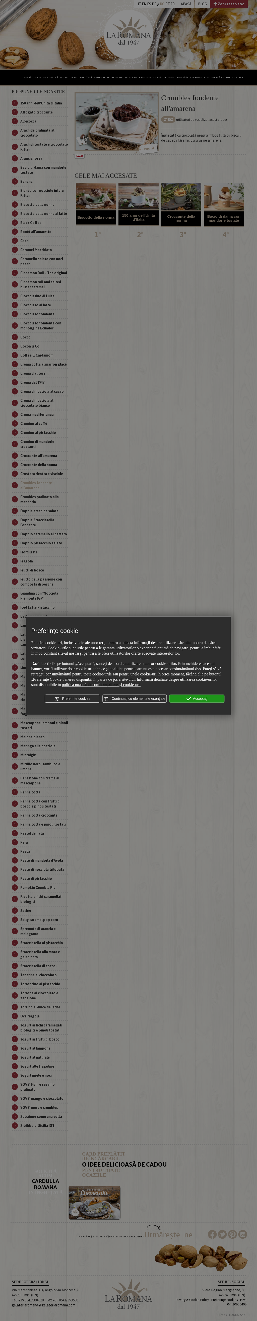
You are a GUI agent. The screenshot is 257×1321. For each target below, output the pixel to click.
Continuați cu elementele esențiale (134, 699)
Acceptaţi (197, 699)
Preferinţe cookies (72, 699)
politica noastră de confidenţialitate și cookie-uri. (101, 684)
